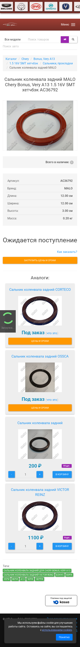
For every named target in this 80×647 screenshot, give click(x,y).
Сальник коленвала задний (40, 423)
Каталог (11, 59)
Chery (25, 59)
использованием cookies (57, 630)
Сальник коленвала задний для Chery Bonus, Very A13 (37, 570)
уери (7, 579)
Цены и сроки (40, 341)
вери (15, 579)
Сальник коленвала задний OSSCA (40, 356)
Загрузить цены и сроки (40, 260)
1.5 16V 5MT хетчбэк (23, 63)
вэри (69, 575)
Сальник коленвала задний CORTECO (40, 289)
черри (39, 579)
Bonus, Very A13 (44, 59)
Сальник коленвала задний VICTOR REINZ (40, 492)
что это (52, 333)
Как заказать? (67, 252)
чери (30, 579)
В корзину (62, 474)
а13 (23, 579)
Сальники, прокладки (58, 63)
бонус (60, 575)
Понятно (64, 637)
